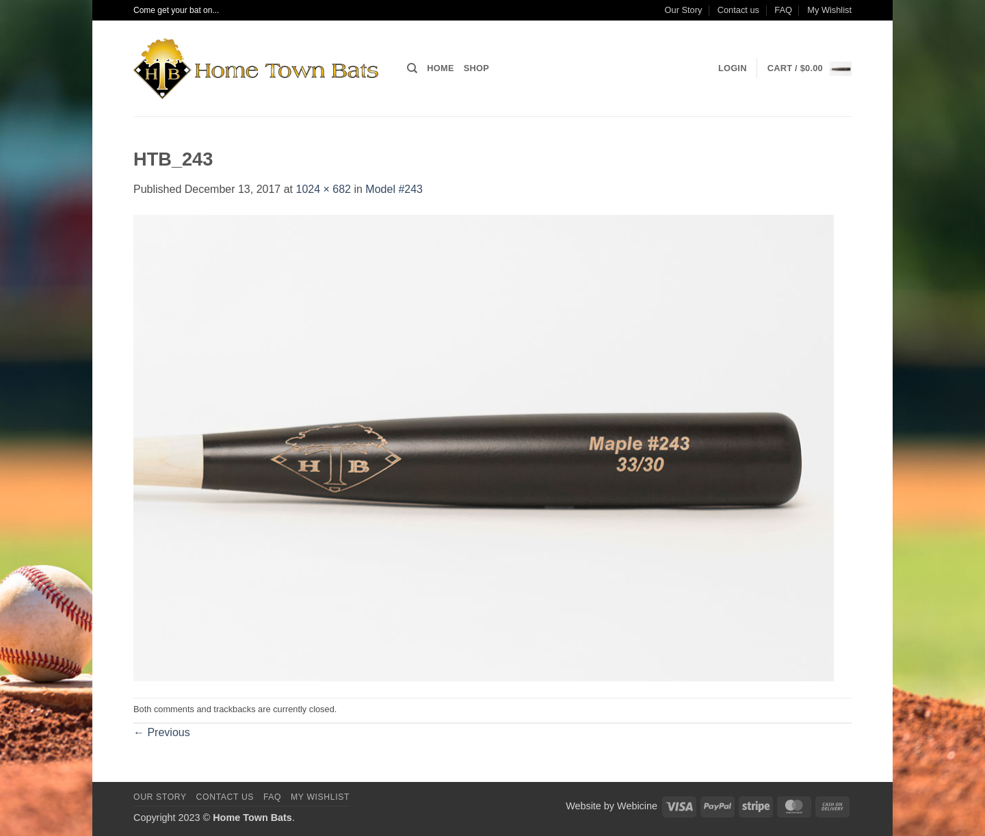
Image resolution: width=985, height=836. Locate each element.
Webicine (637, 805)
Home (440, 68)
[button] (732, 68)
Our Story (683, 10)
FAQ (783, 10)
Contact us (738, 10)
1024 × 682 (323, 189)
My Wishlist (829, 10)
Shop (476, 68)
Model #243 (394, 189)
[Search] (412, 68)
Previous (161, 732)
